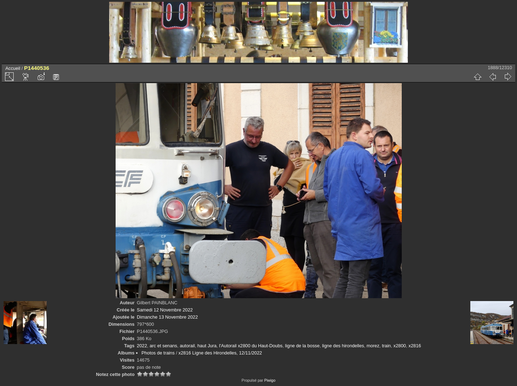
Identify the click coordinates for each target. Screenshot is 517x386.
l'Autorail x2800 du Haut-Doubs (251, 345)
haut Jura (206, 345)
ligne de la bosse (302, 345)
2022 (142, 345)
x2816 (415, 345)
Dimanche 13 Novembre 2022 (167, 317)
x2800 (399, 345)
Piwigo (269, 380)
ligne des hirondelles (343, 345)
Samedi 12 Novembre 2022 (165, 310)
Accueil (12, 68)
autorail (187, 345)
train (386, 345)
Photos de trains (157, 353)
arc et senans (163, 345)
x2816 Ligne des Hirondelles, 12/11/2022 (220, 353)
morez (373, 345)
